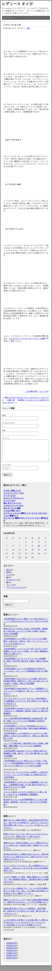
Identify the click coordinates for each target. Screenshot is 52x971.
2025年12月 (11, 957)
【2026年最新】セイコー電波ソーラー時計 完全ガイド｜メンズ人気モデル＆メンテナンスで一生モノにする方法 (26, 625)
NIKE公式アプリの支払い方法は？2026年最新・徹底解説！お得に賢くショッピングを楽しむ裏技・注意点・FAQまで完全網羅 (25, 635)
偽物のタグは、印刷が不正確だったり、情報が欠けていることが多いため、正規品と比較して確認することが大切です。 (26, 849)
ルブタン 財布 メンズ (12, 495)
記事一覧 (11, 400)
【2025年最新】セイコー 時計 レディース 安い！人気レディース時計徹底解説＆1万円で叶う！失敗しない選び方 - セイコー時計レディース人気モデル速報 (25, 767)
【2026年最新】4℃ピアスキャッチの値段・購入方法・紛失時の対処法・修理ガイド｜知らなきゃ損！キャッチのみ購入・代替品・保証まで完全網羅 (26, 685)
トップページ (8, 18)
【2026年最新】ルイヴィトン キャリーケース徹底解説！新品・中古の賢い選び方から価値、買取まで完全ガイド (26, 665)
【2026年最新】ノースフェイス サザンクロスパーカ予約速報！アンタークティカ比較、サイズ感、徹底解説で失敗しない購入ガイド (26, 655)
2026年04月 (11, 947)
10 (39, 550)
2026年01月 (11, 955)
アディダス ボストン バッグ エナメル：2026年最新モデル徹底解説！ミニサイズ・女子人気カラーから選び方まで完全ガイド (26, 705)
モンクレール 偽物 (10, 522)
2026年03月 (11, 950)
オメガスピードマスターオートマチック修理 (27, 338)
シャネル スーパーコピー (13, 510)
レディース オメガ (17, 4)
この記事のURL (31, 391)
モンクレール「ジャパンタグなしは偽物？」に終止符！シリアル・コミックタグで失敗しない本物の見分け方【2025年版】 (26, 778)
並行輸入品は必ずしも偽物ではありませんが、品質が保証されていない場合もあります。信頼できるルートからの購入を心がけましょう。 (26, 860)
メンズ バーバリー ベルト (13, 497)
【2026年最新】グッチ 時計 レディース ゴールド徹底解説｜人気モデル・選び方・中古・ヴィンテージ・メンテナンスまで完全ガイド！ (26, 645)
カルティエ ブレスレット (13, 502)
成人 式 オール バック (12, 507)
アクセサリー (11, 584)
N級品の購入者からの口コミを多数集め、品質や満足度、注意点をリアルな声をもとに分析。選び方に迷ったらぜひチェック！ (26, 915)
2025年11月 (11, 959)
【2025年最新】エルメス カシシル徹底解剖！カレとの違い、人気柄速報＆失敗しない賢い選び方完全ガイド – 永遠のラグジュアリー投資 (25, 788)
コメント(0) (44, 391)
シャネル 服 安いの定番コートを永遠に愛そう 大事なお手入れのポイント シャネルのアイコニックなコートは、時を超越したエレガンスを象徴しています (25, 926)
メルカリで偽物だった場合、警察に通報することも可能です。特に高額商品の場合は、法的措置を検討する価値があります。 (26, 883)
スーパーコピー (9, 500)
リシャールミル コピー (34, 517)
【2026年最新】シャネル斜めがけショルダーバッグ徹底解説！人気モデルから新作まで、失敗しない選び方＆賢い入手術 (26, 739)
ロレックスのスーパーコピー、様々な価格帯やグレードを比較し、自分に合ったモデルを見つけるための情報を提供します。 (26, 872)
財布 (8, 576)
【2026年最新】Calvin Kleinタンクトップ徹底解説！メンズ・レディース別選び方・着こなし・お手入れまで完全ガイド (26, 695)
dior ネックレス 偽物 (11, 512)
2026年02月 (11, 952)
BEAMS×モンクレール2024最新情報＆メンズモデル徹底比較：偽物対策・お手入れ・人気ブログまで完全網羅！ (25, 806)
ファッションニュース (15, 591)
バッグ (9, 579)
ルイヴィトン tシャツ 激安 (14, 517)
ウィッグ (9, 589)
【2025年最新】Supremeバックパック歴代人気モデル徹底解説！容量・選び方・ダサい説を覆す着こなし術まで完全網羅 (26, 757)
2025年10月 (11, 962)
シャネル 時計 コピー (12, 515)
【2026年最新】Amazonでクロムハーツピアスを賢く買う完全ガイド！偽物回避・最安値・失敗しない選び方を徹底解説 (26, 715)
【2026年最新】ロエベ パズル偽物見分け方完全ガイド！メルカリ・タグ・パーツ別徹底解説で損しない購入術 (26, 675)
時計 (28, 28)
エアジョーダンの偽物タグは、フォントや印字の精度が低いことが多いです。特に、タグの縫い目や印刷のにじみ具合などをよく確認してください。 (26, 895)
